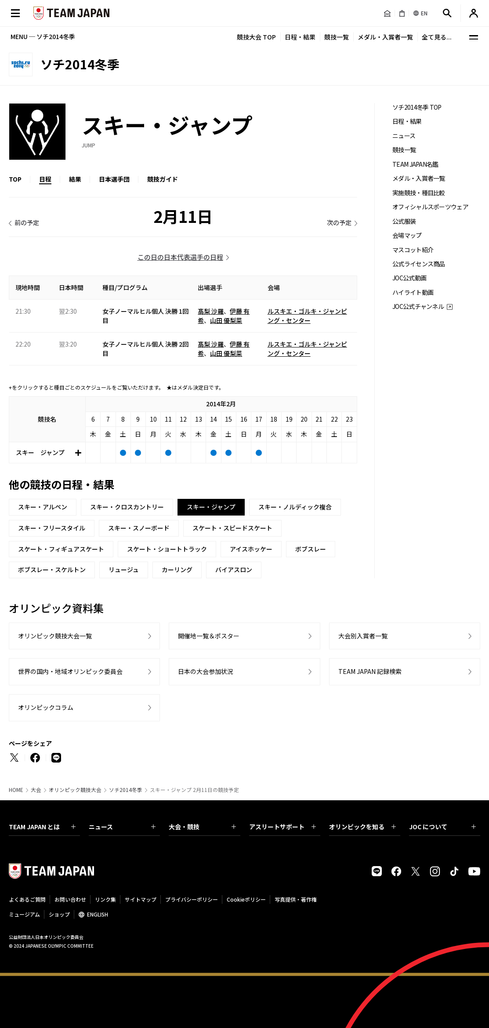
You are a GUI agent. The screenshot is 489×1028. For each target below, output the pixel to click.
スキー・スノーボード (139, 527)
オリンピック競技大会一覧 (55, 635)
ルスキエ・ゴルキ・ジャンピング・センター (307, 316)
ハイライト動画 (412, 292)
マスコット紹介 (412, 250)
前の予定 (26, 222)
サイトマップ (140, 899)
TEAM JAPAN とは (42, 826)
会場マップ (407, 235)
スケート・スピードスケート (232, 527)
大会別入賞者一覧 (363, 635)
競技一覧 (336, 36)
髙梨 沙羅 (211, 311)
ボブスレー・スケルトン (52, 569)
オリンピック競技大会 (75, 789)
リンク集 (105, 899)
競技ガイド (162, 179)
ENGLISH (97, 914)
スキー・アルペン (42, 506)
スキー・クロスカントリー (127, 506)
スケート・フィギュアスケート (61, 548)
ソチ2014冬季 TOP (417, 107)
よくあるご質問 (27, 899)
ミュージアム (24, 914)
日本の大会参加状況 (205, 671)
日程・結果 (300, 36)
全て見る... (437, 36)
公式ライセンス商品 (418, 264)
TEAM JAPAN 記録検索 (370, 671)
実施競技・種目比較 (418, 193)
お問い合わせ (70, 899)
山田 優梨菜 (226, 320)
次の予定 (339, 222)
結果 (75, 179)
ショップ (59, 914)
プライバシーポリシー (191, 899)
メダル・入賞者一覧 (385, 36)
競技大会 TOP (256, 36)
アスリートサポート (282, 826)
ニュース (403, 136)
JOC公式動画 (409, 278)
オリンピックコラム (45, 707)
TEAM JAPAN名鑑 (415, 164)
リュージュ (124, 569)
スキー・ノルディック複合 (295, 506)
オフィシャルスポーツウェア (430, 207)
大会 (36, 789)
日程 (45, 179)
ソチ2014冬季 (125, 789)
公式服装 (404, 221)
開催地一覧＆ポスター (208, 635)
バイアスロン (233, 569)
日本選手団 (114, 179)
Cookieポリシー (246, 899)
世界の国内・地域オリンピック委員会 (70, 671)
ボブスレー (310, 548)
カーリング (177, 569)
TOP (15, 179)
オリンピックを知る (362, 826)
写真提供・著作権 (296, 899)
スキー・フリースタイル (51, 527)
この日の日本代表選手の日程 (180, 256)
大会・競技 (202, 826)
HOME (16, 789)
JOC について (442, 826)
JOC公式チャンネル (418, 306)
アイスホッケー (251, 548)
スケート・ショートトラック (167, 548)
